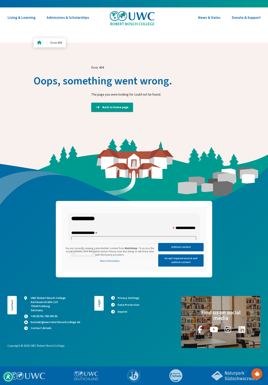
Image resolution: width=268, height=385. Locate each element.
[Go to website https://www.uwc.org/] (27, 375)
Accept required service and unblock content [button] (181, 260)
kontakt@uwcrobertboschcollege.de (52, 322)
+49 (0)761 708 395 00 (40, 316)
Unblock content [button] (181, 247)
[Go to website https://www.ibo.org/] (133, 375)
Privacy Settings (128, 298)
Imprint (122, 312)
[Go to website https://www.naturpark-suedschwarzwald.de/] (235, 375)
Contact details (37, 328)
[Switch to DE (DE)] (24, 3)
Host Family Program (205, 4)
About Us (158, 4)
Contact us (236, 4)
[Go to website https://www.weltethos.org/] (176, 375)
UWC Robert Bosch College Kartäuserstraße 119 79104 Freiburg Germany (45, 304)
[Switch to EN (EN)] (31, 3)
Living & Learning (21, 20)
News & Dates (209, 20)
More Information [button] (109, 261)
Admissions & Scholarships (68, 20)
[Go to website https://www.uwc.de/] (86, 375)
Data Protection (128, 305)
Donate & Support (246, 20)
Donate (257, 4)
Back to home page (112, 107)
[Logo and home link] (134, 20)
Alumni (177, 4)
